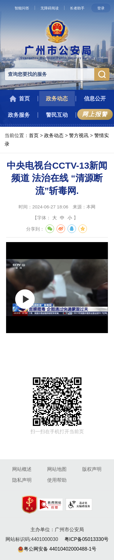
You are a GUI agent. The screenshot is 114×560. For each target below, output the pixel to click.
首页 (34, 135)
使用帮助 (57, 480)
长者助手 (77, 8)
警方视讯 (78, 135)
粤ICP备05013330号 (86, 539)
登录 (101, 8)
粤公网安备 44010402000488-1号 (57, 549)
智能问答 (22, 8)
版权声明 (92, 469)
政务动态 (54, 135)
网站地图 (57, 469)
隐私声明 (22, 480)
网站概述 (22, 469)
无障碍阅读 (49, 8)
